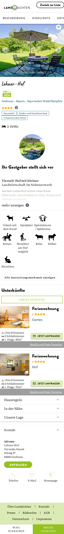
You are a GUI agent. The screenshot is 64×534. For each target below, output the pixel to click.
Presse (11, 512)
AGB (47, 512)
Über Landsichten (19, 506)
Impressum (44, 519)
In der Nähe (32, 408)
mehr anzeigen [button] (15, 205)
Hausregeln (32, 399)
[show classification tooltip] (17, 108)
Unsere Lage (32, 417)
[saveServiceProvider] (58, 27)
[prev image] (6, 50)
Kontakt (32, 430)
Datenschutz (21, 519)
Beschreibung (14, 18)
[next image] (58, 50)
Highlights (41, 18)
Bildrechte (30, 512)
